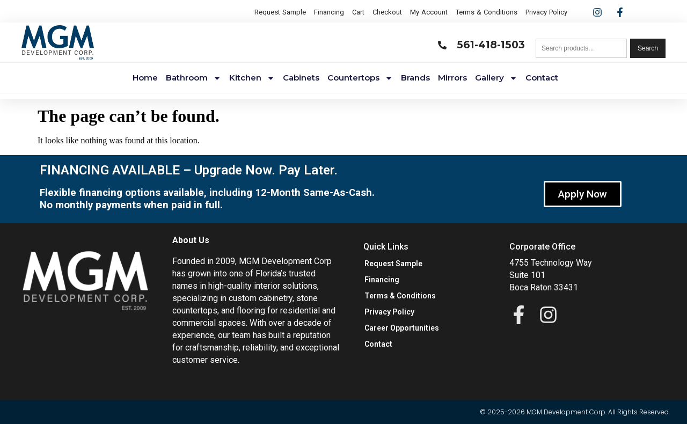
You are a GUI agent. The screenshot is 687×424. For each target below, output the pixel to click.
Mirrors (452, 77)
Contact (541, 77)
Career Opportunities (401, 328)
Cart (358, 12)
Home (145, 77)
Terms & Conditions (486, 12)
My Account (429, 12)
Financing (329, 12)
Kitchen (252, 78)
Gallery (496, 78)
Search (648, 48)
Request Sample (280, 12)
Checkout (387, 12)
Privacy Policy (546, 12)
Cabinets (301, 77)
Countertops (360, 78)
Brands (415, 77)
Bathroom (193, 78)
